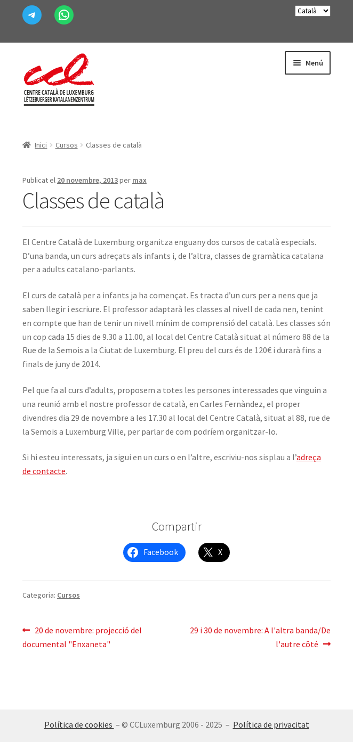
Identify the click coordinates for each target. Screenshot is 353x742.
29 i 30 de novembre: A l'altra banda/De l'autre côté (260, 636)
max (139, 180)
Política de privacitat (271, 724)
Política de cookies (79, 724)
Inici (41, 145)
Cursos (66, 145)
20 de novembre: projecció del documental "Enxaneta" (82, 636)
